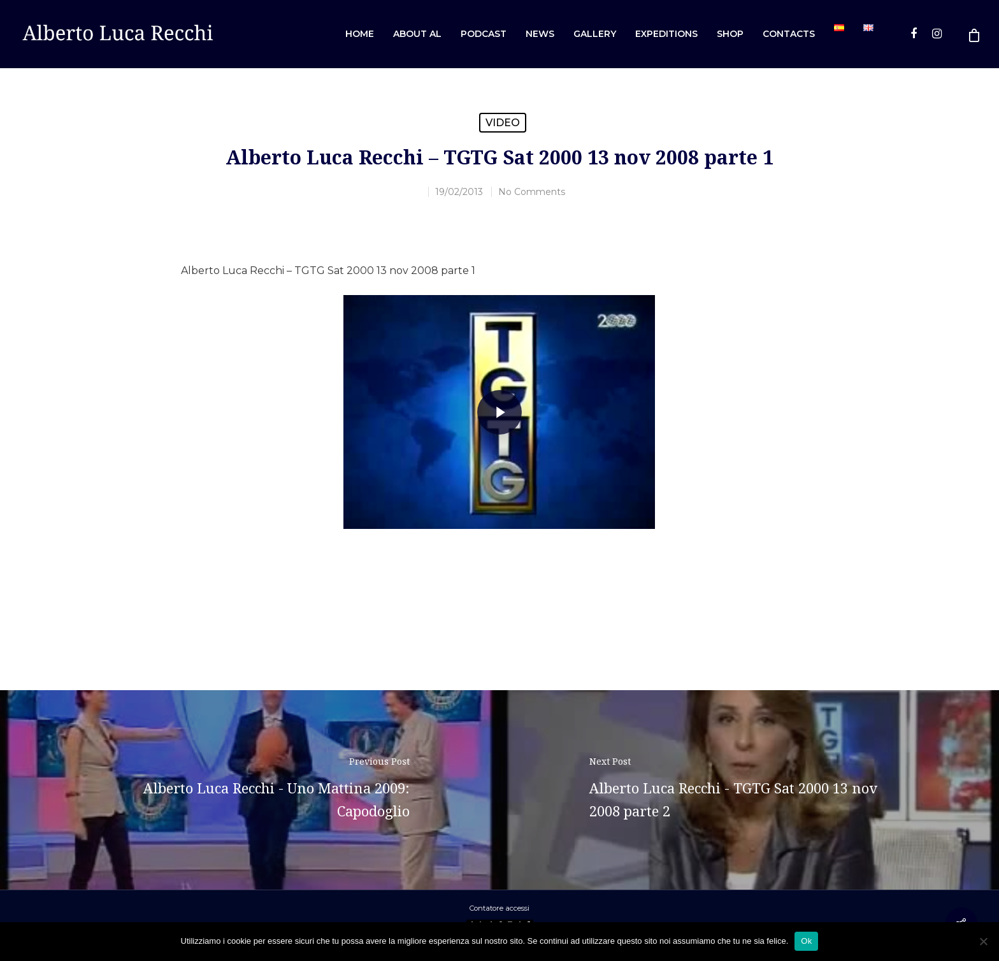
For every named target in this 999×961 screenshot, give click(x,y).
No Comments (531, 192)
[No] (983, 941)
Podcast (484, 34)
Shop (730, 34)
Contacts (789, 34)
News (540, 34)
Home (359, 34)
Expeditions (666, 34)
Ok (806, 941)
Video (502, 123)
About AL (417, 34)
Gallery (594, 34)
